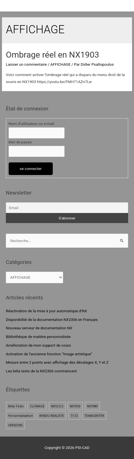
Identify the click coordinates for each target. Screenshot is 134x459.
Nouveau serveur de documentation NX (39, 328)
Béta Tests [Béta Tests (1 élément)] (15, 406)
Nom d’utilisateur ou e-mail (31, 123)
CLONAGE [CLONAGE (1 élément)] (37, 406)
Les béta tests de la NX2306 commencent (41, 371)
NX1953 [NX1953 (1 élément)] (75, 406)
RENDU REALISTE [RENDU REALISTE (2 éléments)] (51, 415)
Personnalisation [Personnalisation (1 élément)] (20, 415)
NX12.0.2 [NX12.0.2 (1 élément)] (57, 406)
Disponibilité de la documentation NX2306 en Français (52, 319)
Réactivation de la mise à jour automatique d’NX (46, 311)
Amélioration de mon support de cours (38, 345)
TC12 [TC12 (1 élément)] (74, 415)
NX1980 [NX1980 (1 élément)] (92, 406)
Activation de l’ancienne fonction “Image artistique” (49, 354)
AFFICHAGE (60, 64)
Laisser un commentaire (26, 64)
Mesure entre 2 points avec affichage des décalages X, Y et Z (57, 362)
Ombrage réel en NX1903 (52, 55)
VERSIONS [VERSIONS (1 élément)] (15, 425)
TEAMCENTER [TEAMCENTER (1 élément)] (94, 415)
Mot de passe (20, 142)
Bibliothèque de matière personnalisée (38, 336)
